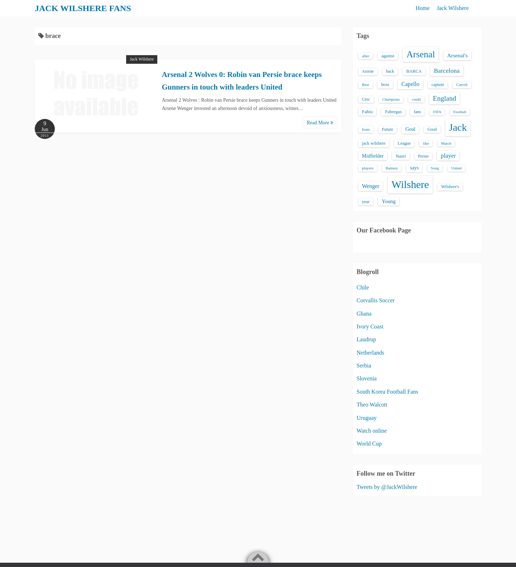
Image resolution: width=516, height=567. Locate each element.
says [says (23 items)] (414, 167)
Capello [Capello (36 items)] (410, 84)
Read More (320, 122)
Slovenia (367, 378)
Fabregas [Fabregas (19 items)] (393, 111)
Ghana (364, 314)
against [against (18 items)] (387, 55)
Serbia (364, 365)
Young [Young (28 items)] (389, 201)
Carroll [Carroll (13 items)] (462, 84)
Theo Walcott (372, 405)
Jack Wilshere (453, 8)
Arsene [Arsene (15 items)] (368, 71)
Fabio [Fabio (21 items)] (367, 111)
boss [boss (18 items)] (385, 84)
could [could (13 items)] (416, 99)
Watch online (372, 431)
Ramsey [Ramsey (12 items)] (392, 168)
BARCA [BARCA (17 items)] (414, 71)
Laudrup (366, 339)
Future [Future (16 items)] (387, 129)
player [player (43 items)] (448, 155)
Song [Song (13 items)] (435, 168)
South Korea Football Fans (387, 392)
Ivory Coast (370, 326)
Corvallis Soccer (376, 300)
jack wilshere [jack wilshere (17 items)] (374, 143)
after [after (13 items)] (365, 56)
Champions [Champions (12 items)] (391, 99)
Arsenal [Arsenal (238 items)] (420, 54)
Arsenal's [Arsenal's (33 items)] (457, 55)
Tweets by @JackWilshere (387, 487)
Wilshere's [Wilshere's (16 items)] (450, 186)
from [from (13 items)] (366, 129)
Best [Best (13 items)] (365, 84)
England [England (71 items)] (444, 98)
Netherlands (370, 353)
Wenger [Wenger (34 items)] (370, 186)
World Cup (369, 444)
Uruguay (367, 418)
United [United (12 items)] (456, 168)
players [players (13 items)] (367, 168)
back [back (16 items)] (390, 71)
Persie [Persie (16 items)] (423, 156)
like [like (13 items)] (426, 143)
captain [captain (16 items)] (437, 84)
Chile (363, 287)
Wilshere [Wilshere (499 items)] (410, 184)
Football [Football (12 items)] (459, 112)
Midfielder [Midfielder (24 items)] (372, 156)
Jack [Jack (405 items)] (458, 127)
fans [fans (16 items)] (417, 111)
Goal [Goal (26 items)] (410, 129)
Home (423, 8)
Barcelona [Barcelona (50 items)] (447, 70)
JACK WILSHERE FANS (83, 8)
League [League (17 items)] (404, 143)
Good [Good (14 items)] (432, 129)
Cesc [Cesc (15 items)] (366, 99)
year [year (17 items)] (365, 201)
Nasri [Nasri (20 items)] (401, 156)
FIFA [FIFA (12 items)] (437, 112)
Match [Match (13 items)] (446, 143)
